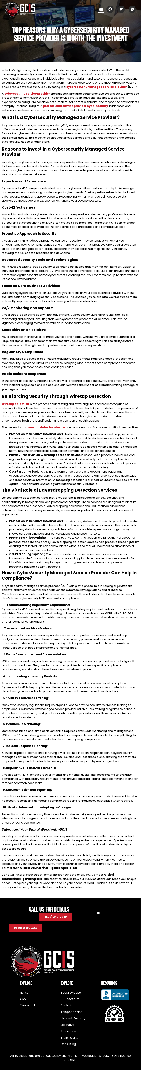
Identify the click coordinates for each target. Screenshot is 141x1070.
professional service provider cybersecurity (75, 106)
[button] (101, 9)
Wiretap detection (15, 404)
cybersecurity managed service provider (96, 87)
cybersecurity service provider (27, 94)
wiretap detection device (46, 427)
